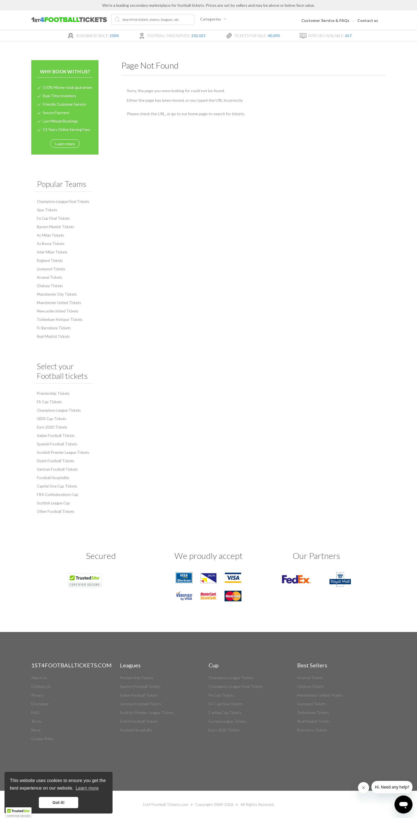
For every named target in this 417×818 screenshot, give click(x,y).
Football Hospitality (53, 477)
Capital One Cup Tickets (57, 486)
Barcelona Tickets (312, 730)
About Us (39, 677)
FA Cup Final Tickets (225, 703)
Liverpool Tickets (51, 269)
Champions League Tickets (59, 410)
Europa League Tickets (227, 721)
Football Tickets (166, 804)
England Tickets (50, 260)
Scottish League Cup (53, 503)
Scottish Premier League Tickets (63, 452)
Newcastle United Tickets (58, 311)
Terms (36, 721)
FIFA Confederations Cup (57, 494)
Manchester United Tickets (59, 302)
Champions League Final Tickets (63, 201)
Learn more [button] (87, 788)
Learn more (65, 143)
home (193, 113)
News (36, 730)
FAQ (35, 712)
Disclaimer (40, 703)
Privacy (37, 695)
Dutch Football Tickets (55, 461)
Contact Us (41, 686)
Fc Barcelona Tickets (54, 328)
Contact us (367, 20)
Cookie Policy (42, 738)
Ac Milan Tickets (50, 235)
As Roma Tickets (50, 243)
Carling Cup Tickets (225, 712)
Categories (214, 19)
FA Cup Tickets (49, 402)
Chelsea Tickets (50, 286)
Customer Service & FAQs (325, 20)
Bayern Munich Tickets (55, 227)
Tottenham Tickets (313, 712)
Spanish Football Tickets (57, 444)
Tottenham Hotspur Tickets (59, 319)
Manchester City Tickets (57, 294)
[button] (19, 812)
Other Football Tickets (55, 511)
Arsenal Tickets (49, 277)
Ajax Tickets (47, 210)
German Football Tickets (57, 469)
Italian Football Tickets (56, 435)
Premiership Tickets (53, 393)
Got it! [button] (58, 802)
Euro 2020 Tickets (52, 427)
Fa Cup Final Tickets (53, 218)
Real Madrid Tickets (53, 336)
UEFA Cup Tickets (51, 418)
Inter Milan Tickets (52, 252)
